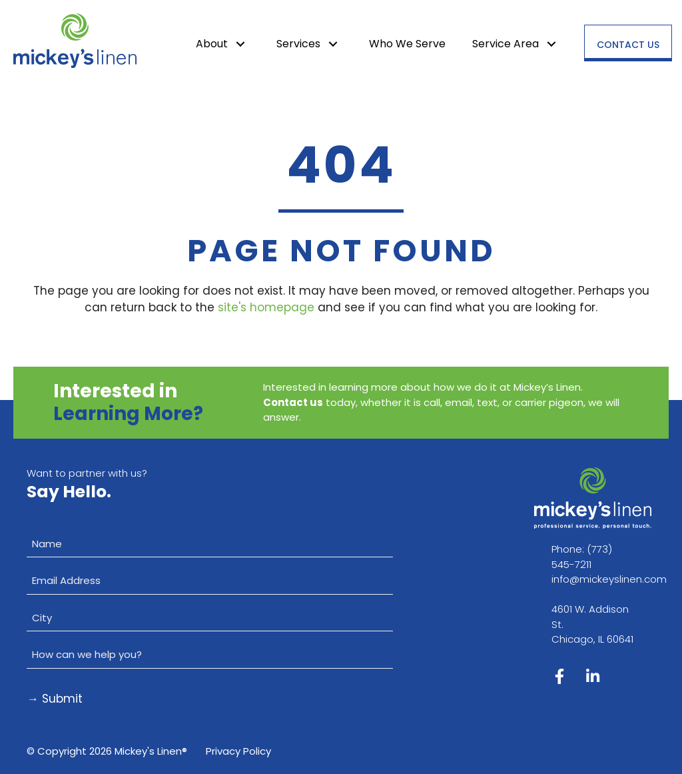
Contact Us (628, 44)
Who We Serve (407, 43)
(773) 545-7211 (581, 556)
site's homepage (266, 307)
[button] (240, 44)
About (212, 43)
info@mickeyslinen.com (609, 579)
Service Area (505, 43)
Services (298, 43)
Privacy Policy (238, 751)
